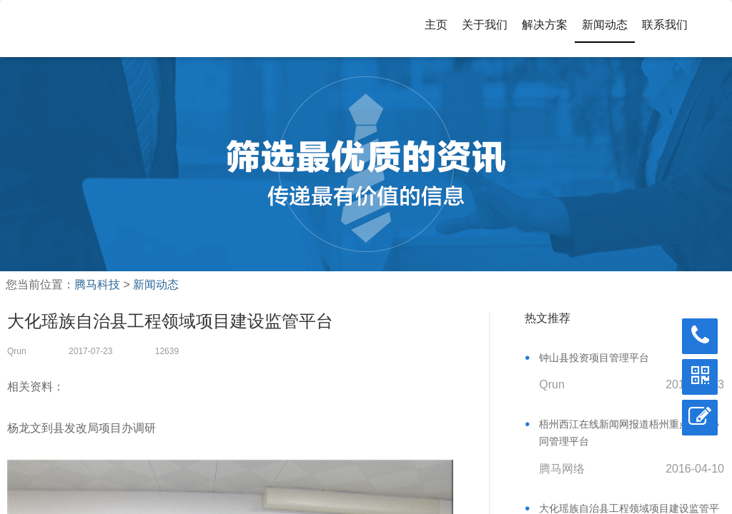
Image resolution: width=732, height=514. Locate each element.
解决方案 (545, 25)
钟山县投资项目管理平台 (594, 357)
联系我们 (665, 25)
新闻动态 (605, 25)
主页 (436, 25)
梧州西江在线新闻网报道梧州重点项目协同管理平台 (629, 432)
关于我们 (485, 25)
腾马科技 (97, 284)
